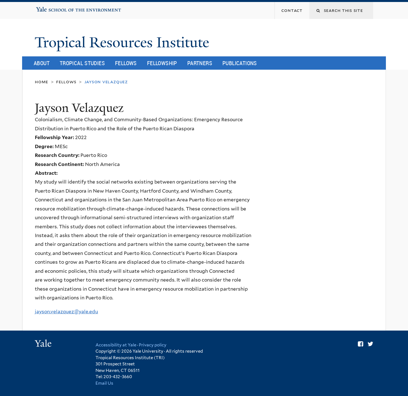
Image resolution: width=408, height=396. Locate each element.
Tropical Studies (82, 63)
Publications (239, 63)
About (42, 63)
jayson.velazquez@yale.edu (66, 311)
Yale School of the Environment (54, 7)
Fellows (126, 63)
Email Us (104, 383)
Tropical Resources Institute (124, 42)
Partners (199, 63)
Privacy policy (152, 345)
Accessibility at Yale (115, 345)
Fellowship (162, 63)
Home (41, 81)
